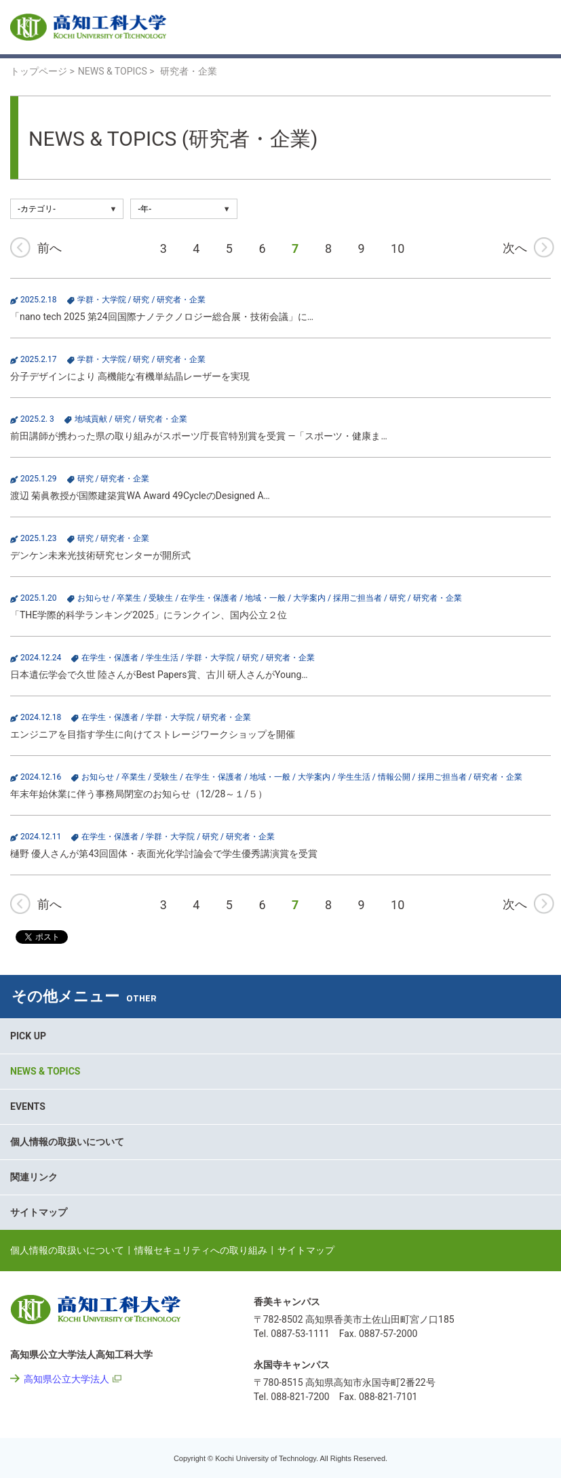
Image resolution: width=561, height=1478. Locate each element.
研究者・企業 (181, 299)
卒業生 (129, 598)
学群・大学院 (101, 299)
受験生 (161, 598)
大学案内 (309, 598)
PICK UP (28, 1036)
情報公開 (394, 777)
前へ (49, 248)
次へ (515, 248)
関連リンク (34, 1177)
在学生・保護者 (208, 598)
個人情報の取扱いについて (67, 1141)
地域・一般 (265, 598)
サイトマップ (38, 1212)
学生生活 (162, 657)
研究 (141, 299)
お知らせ (93, 598)
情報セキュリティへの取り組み (200, 1250)
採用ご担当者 (357, 598)
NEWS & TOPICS (45, 1071)
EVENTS (27, 1106)
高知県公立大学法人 (66, 1379)
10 (397, 248)
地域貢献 (91, 419)
